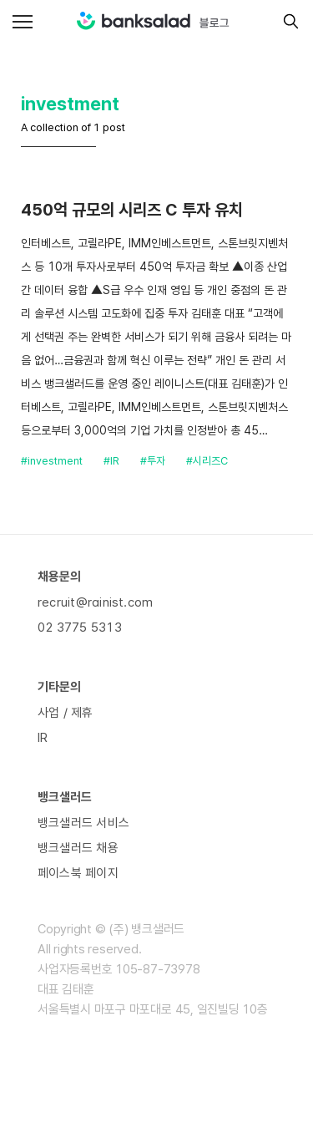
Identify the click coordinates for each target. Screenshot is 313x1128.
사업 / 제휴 (65, 712)
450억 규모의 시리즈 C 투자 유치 (132, 210)
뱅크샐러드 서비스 (83, 823)
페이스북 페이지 (78, 873)
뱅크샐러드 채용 (78, 848)
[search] (286, 21)
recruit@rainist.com (95, 602)
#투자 (152, 461)
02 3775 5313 (80, 627)
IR (43, 737)
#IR (111, 461)
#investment (52, 461)
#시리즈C (207, 461)
